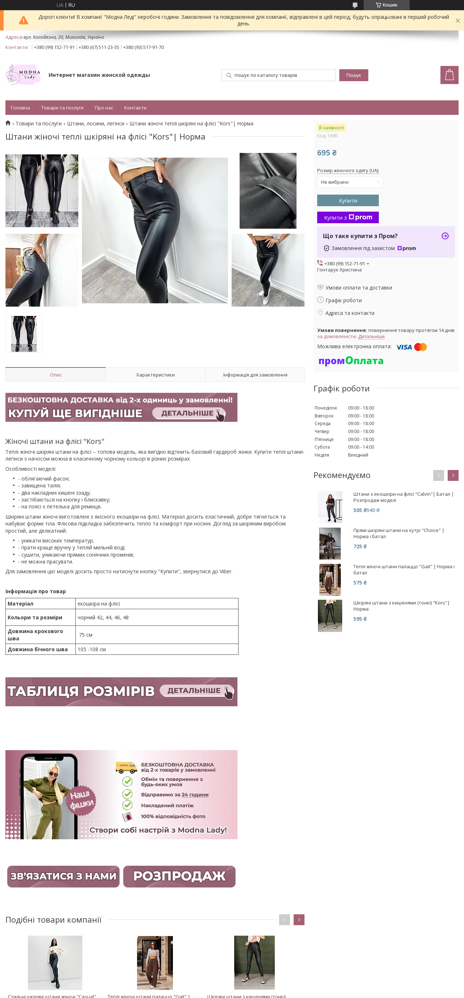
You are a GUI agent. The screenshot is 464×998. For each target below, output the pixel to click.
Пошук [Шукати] (353, 75)
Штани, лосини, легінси (95, 123)
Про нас (104, 107)
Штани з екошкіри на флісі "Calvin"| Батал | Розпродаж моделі (403, 497)
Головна (20, 107)
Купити (348, 200)
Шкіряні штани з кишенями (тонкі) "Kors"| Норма (401, 606)
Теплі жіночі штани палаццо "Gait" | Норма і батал (404, 570)
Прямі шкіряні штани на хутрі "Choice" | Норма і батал (398, 533)
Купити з (348, 217)
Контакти (135, 107)
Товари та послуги (62, 107)
